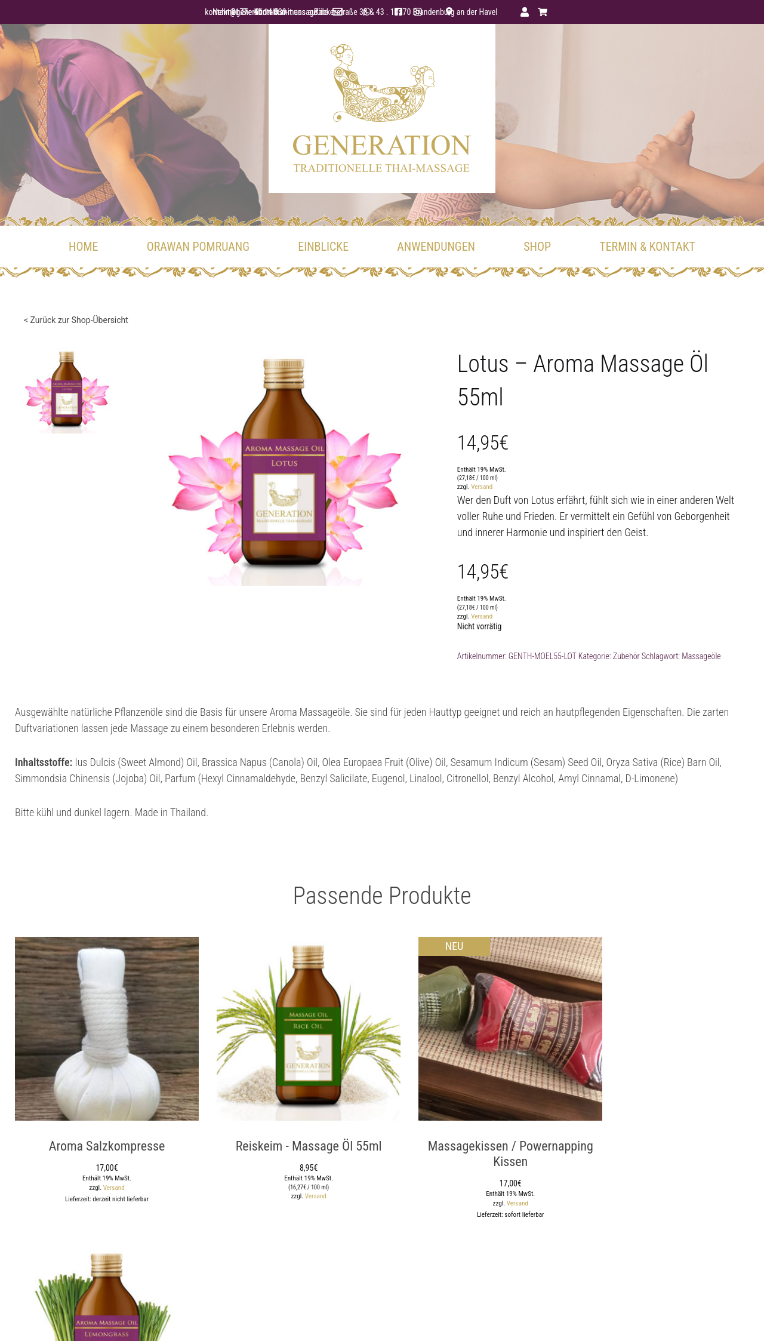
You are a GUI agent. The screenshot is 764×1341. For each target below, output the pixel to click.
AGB (528, 1316)
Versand (492, 489)
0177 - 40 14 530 (364, 12)
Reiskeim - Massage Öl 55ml (288, 1134)
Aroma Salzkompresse (100, 1134)
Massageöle (712, 657)
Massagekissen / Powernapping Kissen (476, 1142)
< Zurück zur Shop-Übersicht (76, 321)
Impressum (437, 1316)
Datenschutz (488, 1316)
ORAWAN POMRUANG (198, 248)
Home (83, 248)
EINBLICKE (323, 248)
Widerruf (697, 1316)
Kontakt (736, 1316)
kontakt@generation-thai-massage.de (248, 12)
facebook (414, 12)
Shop (537, 248)
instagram (433, 12)
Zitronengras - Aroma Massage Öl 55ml (664, 1142)
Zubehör (637, 657)
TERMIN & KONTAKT (647, 248)
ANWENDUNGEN (436, 248)
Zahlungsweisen (645, 1316)
